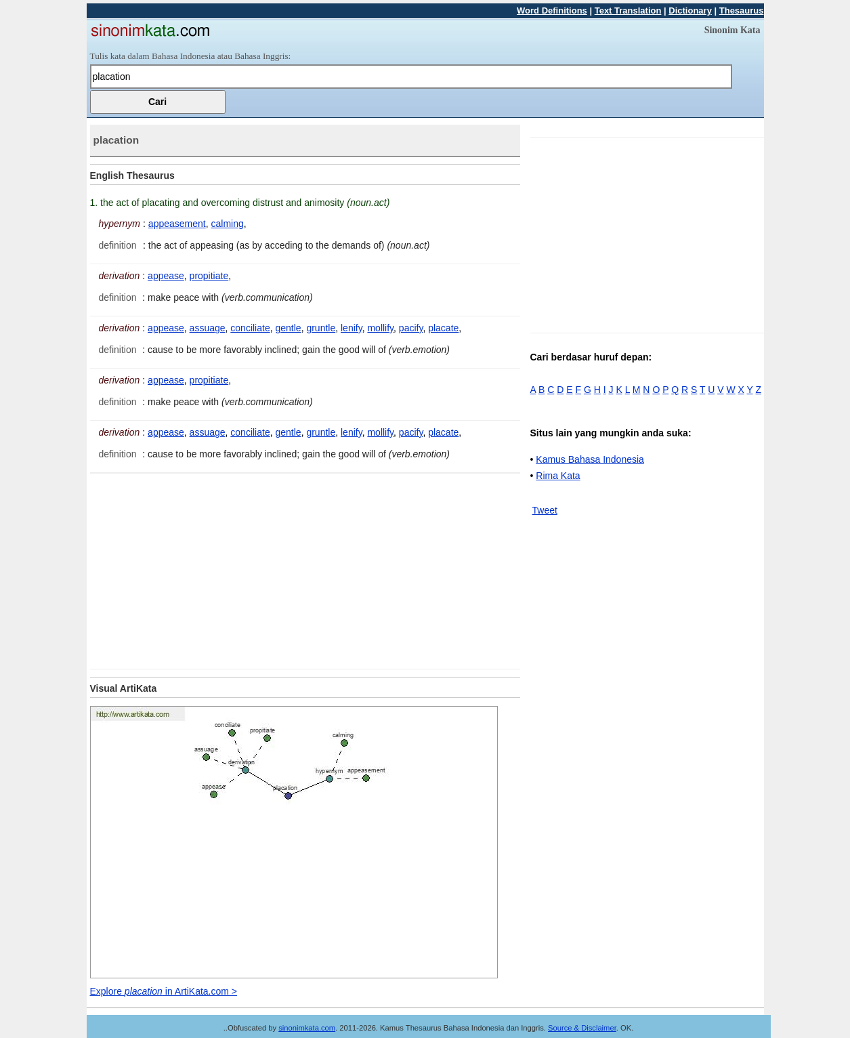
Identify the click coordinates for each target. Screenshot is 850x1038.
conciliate (250, 328)
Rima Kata (558, 475)
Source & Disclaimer (582, 1028)
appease (166, 275)
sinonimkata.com (306, 1028)
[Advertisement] (204, 568)
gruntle (320, 328)
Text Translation (628, 10)
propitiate (209, 275)
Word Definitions (552, 10)
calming (227, 223)
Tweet (544, 510)
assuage (208, 328)
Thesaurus (741, 10)
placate (443, 328)
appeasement (177, 223)
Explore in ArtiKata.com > (164, 991)
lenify (351, 328)
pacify (411, 328)
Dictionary (690, 10)
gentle (288, 328)
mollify (380, 328)
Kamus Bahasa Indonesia (590, 459)
